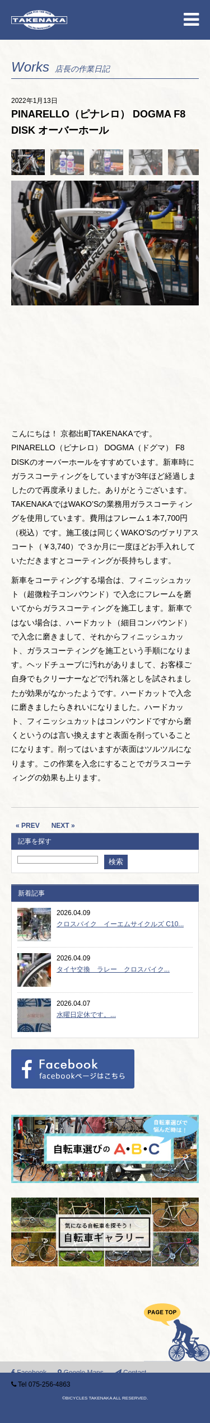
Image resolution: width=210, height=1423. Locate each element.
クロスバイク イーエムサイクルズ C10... (120, 924)
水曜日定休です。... (86, 1015)
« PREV (28, 826)
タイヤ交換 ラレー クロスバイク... (113, 969)
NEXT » (63, 826)
